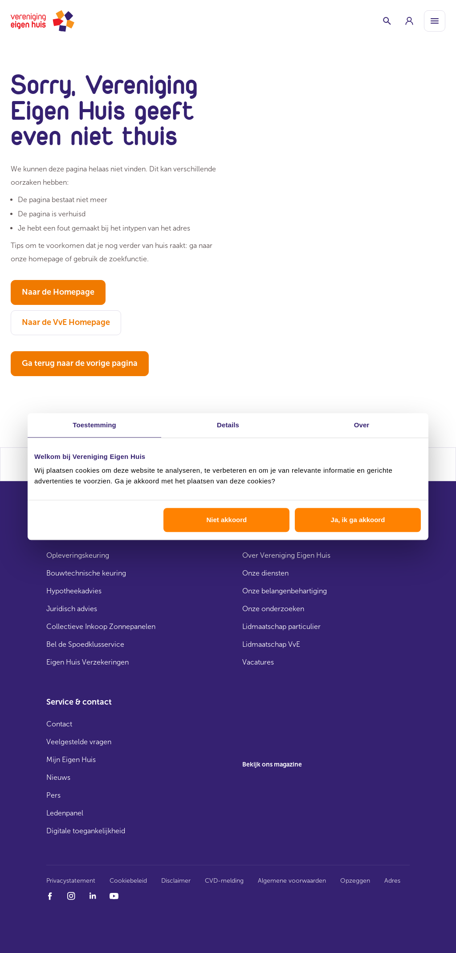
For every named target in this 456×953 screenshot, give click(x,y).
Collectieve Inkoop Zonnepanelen (100, 626)
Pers (53, 795)
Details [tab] (228, 425)
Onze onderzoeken (273, 608)
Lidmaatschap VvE (271, 644)
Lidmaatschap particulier (281, 626)
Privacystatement (70, 880)
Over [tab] (362, 425)
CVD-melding (224, 880)
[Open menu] (434, 21)
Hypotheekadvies (74, 591)
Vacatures (258, 662)
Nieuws (58, 777)
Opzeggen (355, 880)
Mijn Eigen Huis (71, 759)
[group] (409, 21)
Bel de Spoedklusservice (85, 644)
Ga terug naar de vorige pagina (80, 363)
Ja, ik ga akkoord (358, 519)
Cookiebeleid (128, 880)
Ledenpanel (64, 813)
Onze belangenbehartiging (284, 591)
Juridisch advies (71, 608)
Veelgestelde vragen (78, 742)
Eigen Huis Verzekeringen (87, 662)
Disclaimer (176, 880)
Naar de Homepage (58, 292)
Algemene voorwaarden (292, 880)
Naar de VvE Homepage (66, 322)
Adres (392, 880)
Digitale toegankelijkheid (85, 831)
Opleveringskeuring (77, 555)
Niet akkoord (226, 519)
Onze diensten (265, 573)
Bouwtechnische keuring (86, 573)
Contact (59, 724)
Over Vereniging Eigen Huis (286, 555)
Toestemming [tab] (94, 425)
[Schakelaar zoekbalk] (387, 21)
